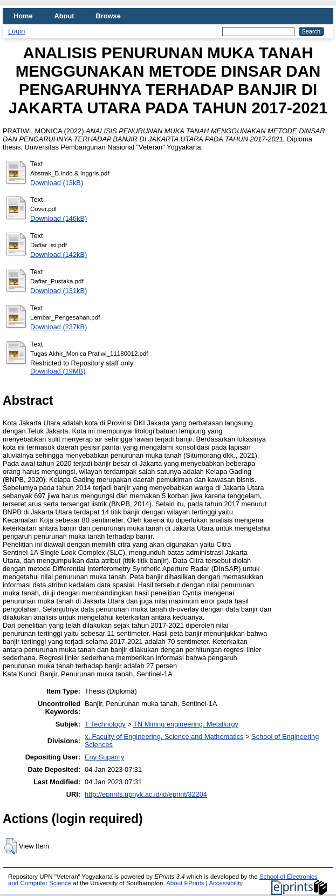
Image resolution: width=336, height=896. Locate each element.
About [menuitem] (64, 16)
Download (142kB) (58, 254)
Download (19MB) (57, 371)
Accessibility (226, 883)
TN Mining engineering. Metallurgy (185, 724)
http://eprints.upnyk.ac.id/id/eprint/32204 (146, 794)
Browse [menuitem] (108, 16)
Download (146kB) (58, 218)
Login (16, 31)
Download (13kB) (56, 183)
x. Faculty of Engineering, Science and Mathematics (164, 736)
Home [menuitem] (23, 16)
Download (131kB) (58, 291)
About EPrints (185, 883)
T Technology (105, 724)
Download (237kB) (58, 327)
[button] (10, 846)
